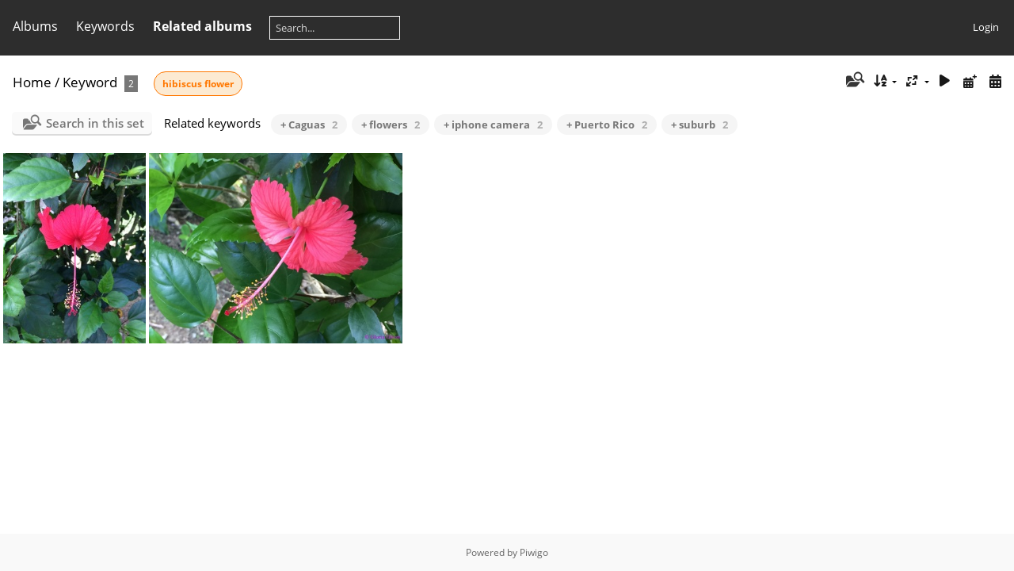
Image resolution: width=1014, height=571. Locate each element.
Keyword (90, 82)
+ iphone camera (493, 124)
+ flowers (390, 124)
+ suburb (699, 124)
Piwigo (534, 552)
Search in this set (95, 123)
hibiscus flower (198, 83)
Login (986, 27)
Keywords (105, 26)
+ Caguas (308, 124)
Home (32, 82)
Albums (35, 26)
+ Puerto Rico (606, 124)
